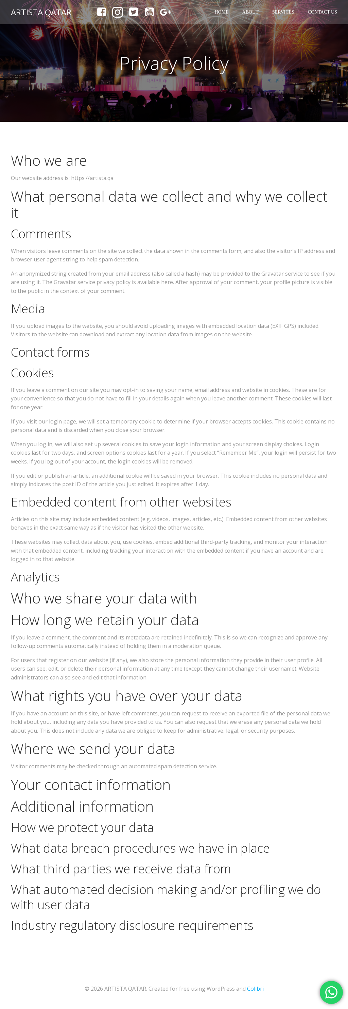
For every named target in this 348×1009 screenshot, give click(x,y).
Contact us (322, 12)
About (250, 12)
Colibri (255, 988)
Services (283, 12)
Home (221, 12)
